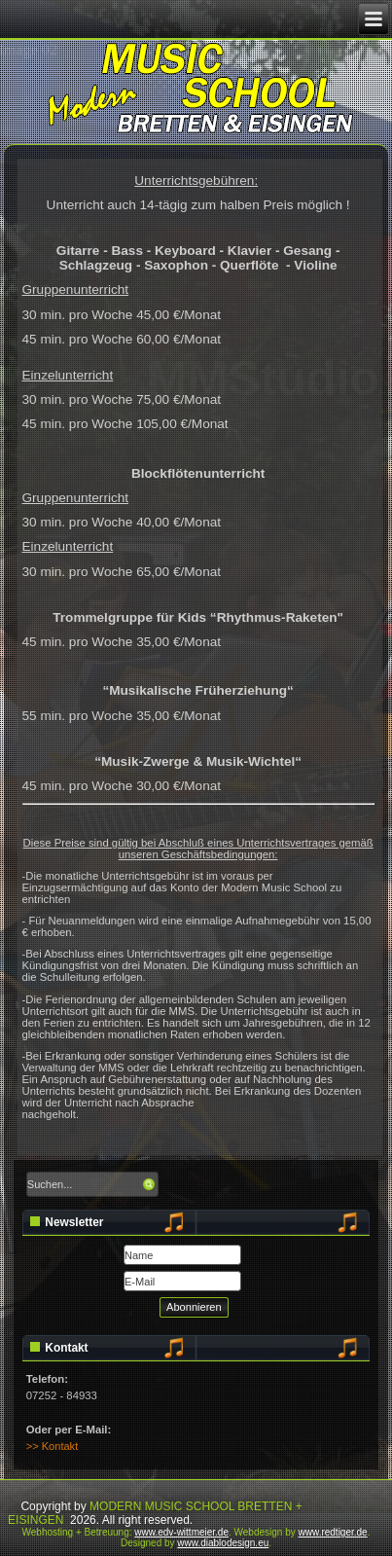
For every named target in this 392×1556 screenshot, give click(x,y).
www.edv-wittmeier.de (181, 1532)
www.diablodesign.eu (222, 1543)
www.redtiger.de (333, 1532)
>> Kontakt (52, 1446)
